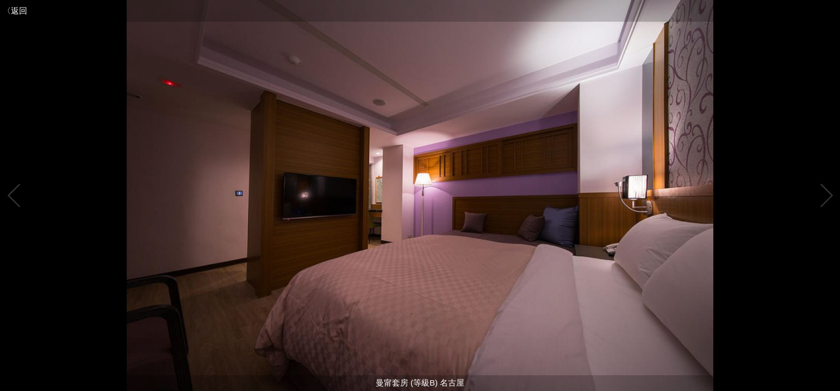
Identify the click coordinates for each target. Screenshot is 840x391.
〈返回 (15, 10)
